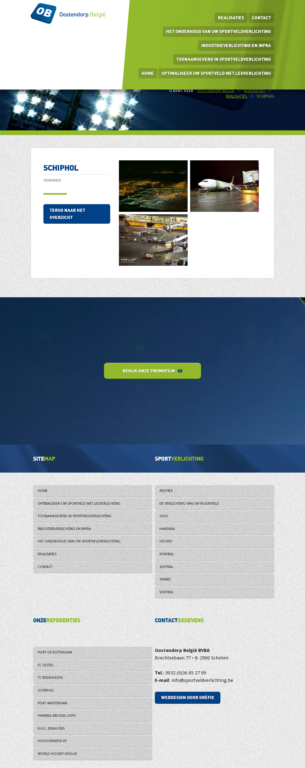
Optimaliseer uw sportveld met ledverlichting (216, 73)
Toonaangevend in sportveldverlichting (223, 59)
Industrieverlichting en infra (236, 45)
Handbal (167, 529)
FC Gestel (46, 665)
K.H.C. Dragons (51, 729)
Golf (164, 516)
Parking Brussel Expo (57, 716)
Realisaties (231, 17)
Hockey (166, 541)
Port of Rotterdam (55, 652)
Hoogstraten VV (52, 741)
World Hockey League (57, 754)
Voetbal (167, 592)
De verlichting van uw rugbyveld (189, 504)
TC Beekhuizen (50, 678)
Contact (261, 17)
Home (148, 73)
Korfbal (167, 554)
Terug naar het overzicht (67, 213)
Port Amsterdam (52, 703)
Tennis (165, 579)
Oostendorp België (215, 91)
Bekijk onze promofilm (152, 370)
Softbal (166, 567)
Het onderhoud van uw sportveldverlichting (218, 31)
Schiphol (46, 690)
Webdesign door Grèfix (187, 697)
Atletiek (166, 491)
